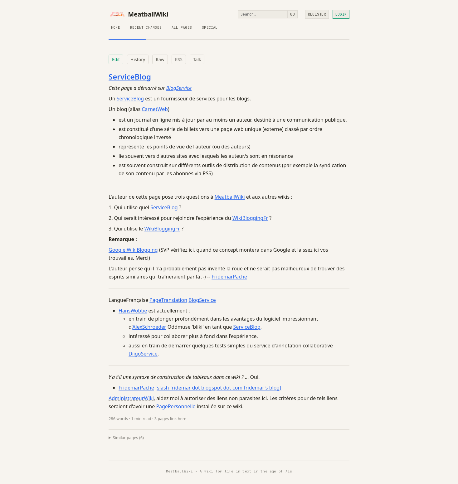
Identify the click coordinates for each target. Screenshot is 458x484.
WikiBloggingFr (250, 218)
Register (317, 14)
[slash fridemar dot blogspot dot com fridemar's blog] (218, 387)
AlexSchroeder (149, 326)
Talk (197, 59)
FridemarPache (229, 276)
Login (341, 14)
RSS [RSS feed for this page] (179, 59)
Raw (160, 59)
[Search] (263, 14)
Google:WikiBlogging (133, 249)
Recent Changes (146, 27)
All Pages (182, 27)
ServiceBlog (130, 76)
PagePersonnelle (175, 406)
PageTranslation (168, 300)
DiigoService (143, 353)
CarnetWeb (155, 109)
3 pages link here (170, 418)
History (137, 59)
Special (210, 27)
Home (115, 27)
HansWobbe (133, 310)
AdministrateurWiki (131, 398)
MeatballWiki (138, 14)
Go (292, 14)
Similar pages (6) (128, 437)
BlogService (179, 88)
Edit (116, 59)
